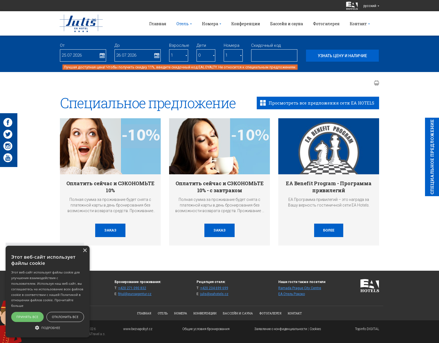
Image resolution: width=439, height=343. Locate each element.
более (328, 230)
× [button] (85, 251)
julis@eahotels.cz (214, 294)
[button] (47, 327)
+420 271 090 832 (132, 288)
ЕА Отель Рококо (291, 294)
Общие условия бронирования (206, 329)
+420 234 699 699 (214, 288)
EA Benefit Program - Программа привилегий (329, 187)
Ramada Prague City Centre (299, 288)
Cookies (315, 329)
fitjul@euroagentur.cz (134, 294)
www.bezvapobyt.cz (137, 329)
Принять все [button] (27, 317)
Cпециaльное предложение (432, 156)
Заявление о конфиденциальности (280, 329)
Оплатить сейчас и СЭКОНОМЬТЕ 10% (110, 187)
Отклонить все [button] (65, 317)
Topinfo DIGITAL (367, 329)
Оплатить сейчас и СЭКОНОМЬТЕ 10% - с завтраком (220, 187)
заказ (110, 230)
